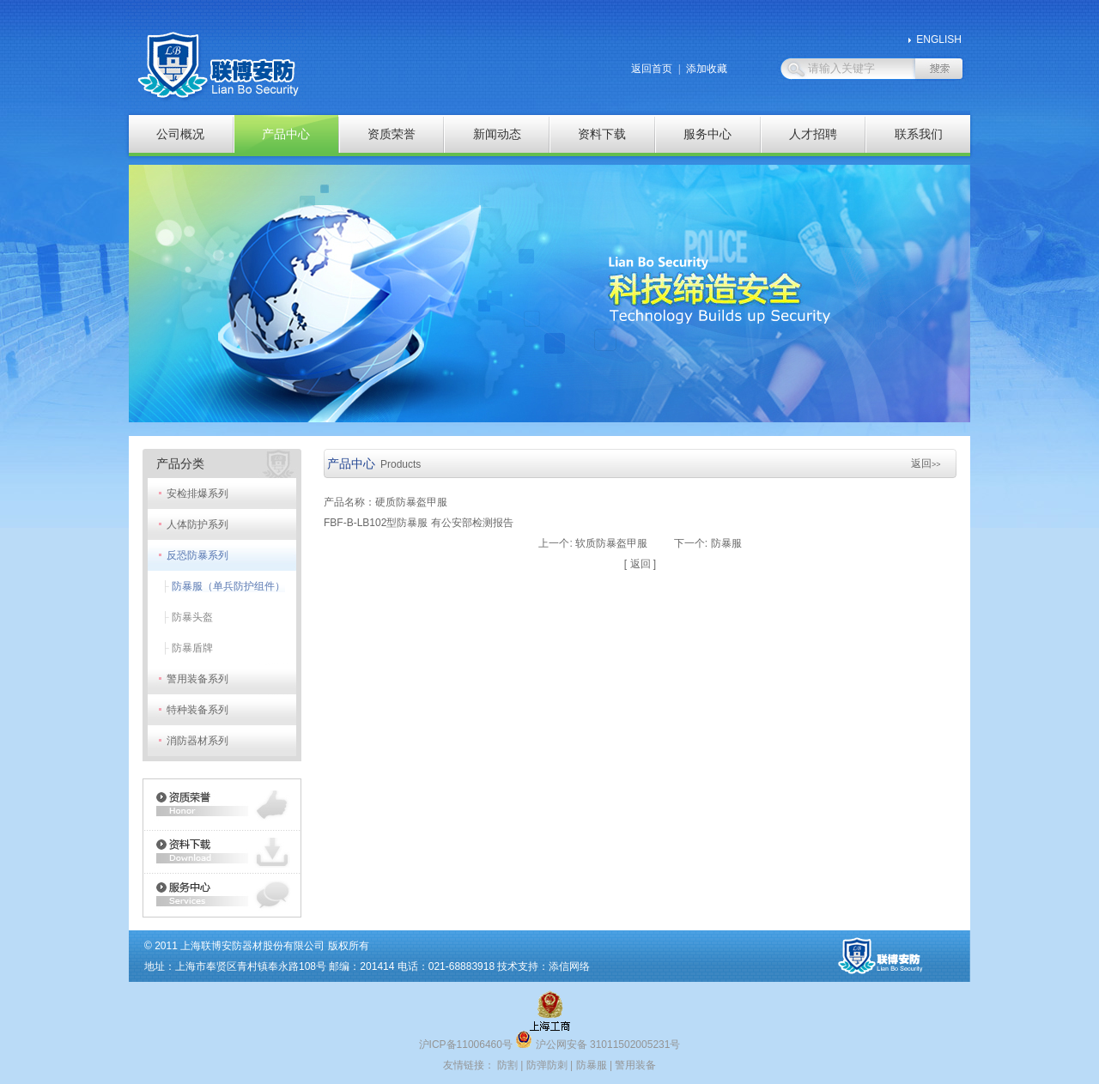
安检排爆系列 (197, 493)
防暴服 (726, 543)
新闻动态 (497, 134)
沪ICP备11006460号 (466, 1045)
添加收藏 (706, 69)
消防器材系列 (197, 741)
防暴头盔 (192, 617)
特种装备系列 (197, 710)
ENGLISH (939, 39)
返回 (926, 463)
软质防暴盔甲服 (611, 543)
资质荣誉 (391, 134)
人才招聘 (813, 134)
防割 (507, 1065)
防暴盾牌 (192, 648)
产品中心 (286, 134)
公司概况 (180, 134)
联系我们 (919, 134)
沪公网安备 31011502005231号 (597, 1045)
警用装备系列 (197, 679)
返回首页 (651, 69)
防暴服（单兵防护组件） (228, 586)
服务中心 (707, 134)
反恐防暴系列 (197, 555)
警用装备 (635, 1065)
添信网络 (569, 966)
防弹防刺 (547, 1065)
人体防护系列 (197, 524)
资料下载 (602, 134)
